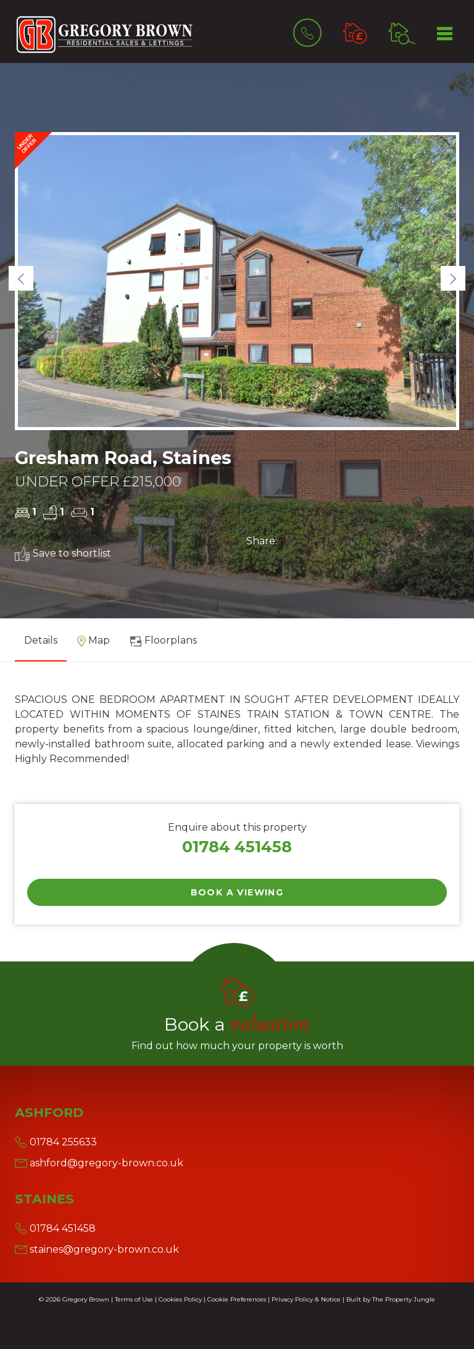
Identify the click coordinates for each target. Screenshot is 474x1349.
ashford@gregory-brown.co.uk (99, 1163)
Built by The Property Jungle (390, 1299)
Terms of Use (134, 1299)
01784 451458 (237, 846)
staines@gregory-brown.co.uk (97, 1249)
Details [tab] (40, 640)
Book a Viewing (237, 892)
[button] (21, 278)
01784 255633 (56, 1142)
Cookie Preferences (236, 1299)
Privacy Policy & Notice (306, 1299)
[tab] (93, 645)
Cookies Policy (180, 1299)
